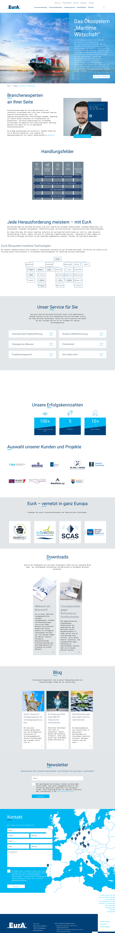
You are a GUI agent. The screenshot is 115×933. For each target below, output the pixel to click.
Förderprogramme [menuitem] (69, 7)
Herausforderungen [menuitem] (106, 897)
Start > (10, 86)
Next (108, 533)
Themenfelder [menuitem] (66, 3)
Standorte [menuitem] (83, 3)
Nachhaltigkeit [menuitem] (81, 7)
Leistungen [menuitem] (109, 899)
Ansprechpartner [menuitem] (107, 895)
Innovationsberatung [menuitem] (40, 7)
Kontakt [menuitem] (91, 3)
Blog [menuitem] (111, 910)
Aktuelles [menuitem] (91, 7)
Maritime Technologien (29, 86)
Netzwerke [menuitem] (109, 906)
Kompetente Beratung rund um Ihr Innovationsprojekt (68, 927)
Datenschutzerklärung (65, 791)
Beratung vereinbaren (100, 77)
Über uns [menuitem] (57, 3)
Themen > (17, 86)
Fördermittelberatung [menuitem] (55, 7)
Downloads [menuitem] (109, 908)
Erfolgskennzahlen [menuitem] (106, 901)
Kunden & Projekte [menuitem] (106, 904)
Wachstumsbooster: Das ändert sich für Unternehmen (81, 717)
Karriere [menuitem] (76, 3)
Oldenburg (51, 135)
